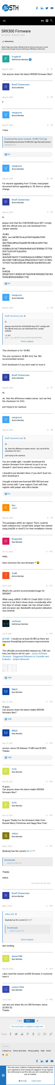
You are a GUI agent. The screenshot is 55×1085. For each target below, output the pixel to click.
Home (48, 1051)
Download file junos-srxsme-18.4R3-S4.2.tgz (25, 139)
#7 (52, 388)
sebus (15, 833)
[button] (4, 21)
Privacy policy (33, 1051)
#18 (51, 906)
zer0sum (16, 621)
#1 (52, 69)
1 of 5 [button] (19, 1021)
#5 (52, 212)
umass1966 (18, 987)
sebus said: (9, 914)
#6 (52, 308)
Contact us (6, 1051)
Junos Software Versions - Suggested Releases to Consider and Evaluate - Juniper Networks (25, 656)
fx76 (14, 769)
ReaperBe (17, 539)
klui (13, 505)
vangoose (17, 112)
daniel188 (17, 956)
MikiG (15, 689)
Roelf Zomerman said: (14, 316)
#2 (52, 97)
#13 (51, 702)
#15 (51, 782)
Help (42, 1051)
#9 (52, 518)
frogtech (7, 35)
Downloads (9, 860)
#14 (51, 743)
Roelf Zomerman (20, 84)
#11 (51, 586)
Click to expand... (27, 341)
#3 (52, 125)
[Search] (51, 20)
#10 (51, 552)
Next (29, 1021)
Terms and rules (19, 1051)
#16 (51, 815)
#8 (52, 430)
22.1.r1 (30, 851)
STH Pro (6, 1047)
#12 (51, 634)
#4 (52, 179)
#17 (51, 846)
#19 (51, 969)
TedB (14, 573)
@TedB (5, 638)
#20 (51, 1000)
